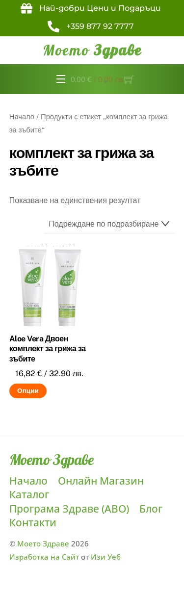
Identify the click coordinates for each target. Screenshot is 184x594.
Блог (150, 509)
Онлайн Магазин (101, 481)
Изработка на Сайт (44, 557)
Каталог (29, 494)
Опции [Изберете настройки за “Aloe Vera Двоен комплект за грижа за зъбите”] (28, 390)
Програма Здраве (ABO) (69, 509)
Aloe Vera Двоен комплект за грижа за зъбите (47, 349)
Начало (21, 116)
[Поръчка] (109, 224)
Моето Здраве (43, 543)
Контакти (32, 522)
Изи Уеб (106, 557)
